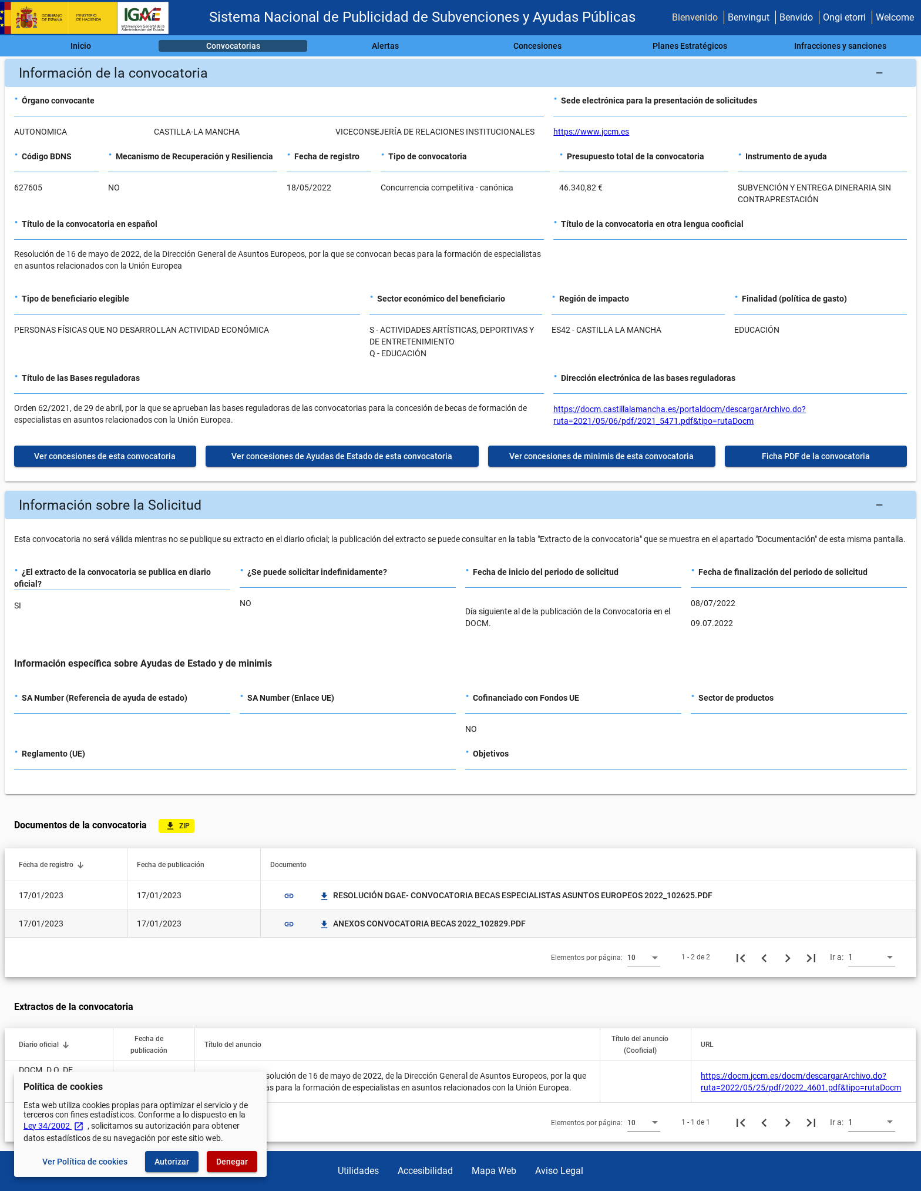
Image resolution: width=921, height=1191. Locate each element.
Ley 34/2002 (53, 1125)
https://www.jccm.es (591, 131)
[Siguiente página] (787, 957)
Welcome (895, 17)
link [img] (289, 896)
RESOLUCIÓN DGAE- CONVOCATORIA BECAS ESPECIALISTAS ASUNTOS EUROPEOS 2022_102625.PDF (515, 895)
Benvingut (748, 17)
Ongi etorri (844, 17)
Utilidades (358, 1170)
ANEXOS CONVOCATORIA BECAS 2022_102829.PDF (422, 923)
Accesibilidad (425, 1170)
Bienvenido (695, 17)
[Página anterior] (764, 957)
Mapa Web (494, 1170)
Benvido (796, 17)
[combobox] (643, 957)
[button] (460, 73)
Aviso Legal (559, 1170)
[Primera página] (740, 957)
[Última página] (811, 957)
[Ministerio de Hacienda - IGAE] (90, 18)
